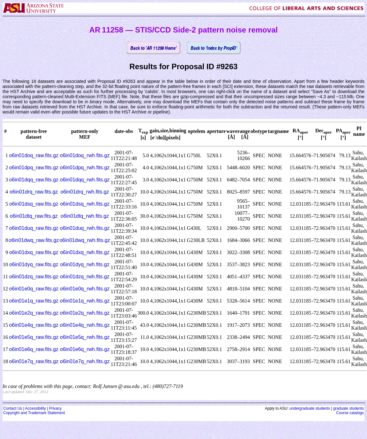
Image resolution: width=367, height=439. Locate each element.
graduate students (348, 408)
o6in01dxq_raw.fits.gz (33, 252)
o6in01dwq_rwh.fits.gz (84, 240)
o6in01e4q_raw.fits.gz (33, 325)
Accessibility (35, 408)
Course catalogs (350, 413)
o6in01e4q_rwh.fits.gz (85, 325)
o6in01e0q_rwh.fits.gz (85, 288)
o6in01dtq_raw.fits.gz (34, 216)
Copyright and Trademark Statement (34, 413)
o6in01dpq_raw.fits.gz (33, 167)
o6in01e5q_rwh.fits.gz (85, 337)
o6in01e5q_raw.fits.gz (33, 337)
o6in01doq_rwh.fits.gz (85, 155)
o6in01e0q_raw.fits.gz (33, 288)
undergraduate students (309, 408)
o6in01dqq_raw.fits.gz (33, 179)
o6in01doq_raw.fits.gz (33, 155)
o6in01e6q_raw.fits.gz (33, 349)
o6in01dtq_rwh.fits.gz (85, 216)
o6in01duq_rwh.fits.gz (85, 228)
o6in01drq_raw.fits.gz (34, 191)
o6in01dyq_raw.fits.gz (33, 264)
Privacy (55, 408)
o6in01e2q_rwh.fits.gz (85, 313)
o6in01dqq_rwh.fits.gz (85, 179)
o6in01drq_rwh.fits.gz (85, 191)
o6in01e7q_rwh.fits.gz (85, 361)
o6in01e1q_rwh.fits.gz (85, 301)
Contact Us (12, 408)
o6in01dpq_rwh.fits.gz (85, 167)
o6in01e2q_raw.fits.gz (33, 313)
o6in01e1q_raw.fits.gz (33, 301)
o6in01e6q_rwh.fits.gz (85, 349)
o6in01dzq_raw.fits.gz (33, 276)
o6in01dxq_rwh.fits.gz (84, 252)
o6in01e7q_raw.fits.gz (33, 361)
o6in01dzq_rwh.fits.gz (84, 276)
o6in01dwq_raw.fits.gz (34, 240)
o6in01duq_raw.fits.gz (33, 228)
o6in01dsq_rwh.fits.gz (84, 204)
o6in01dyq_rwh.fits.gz (84, 264)
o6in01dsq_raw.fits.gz (33, 204)
